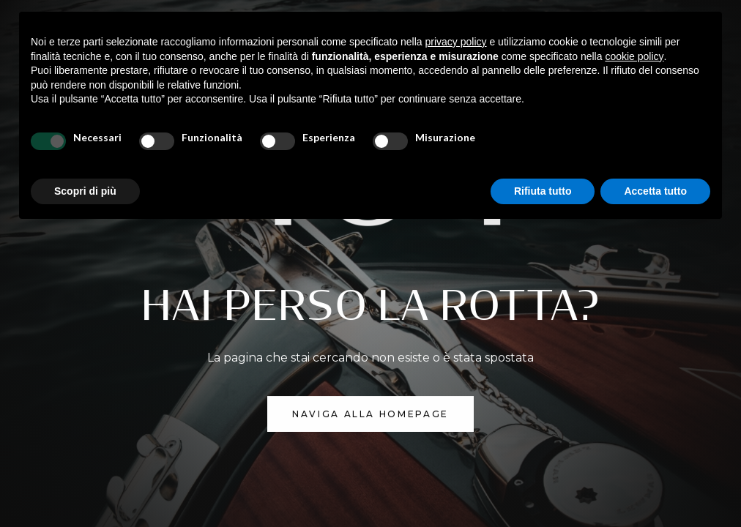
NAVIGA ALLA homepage (370, 413)
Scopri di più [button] (85, 191)
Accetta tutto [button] (655, 191)
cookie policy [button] (634, 56)
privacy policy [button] (456, 42)
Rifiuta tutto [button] (543, 191)
